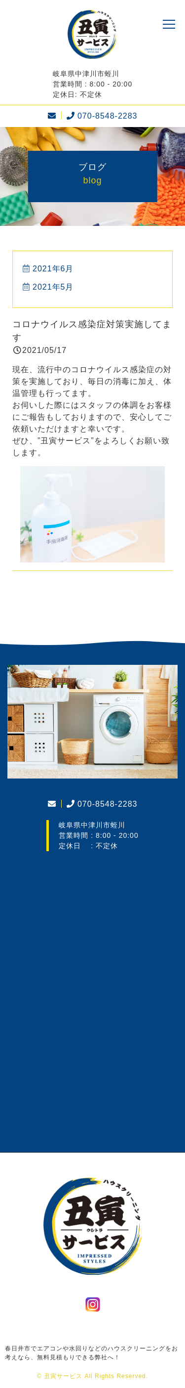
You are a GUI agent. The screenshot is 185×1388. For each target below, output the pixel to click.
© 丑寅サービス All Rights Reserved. (92, 1376)
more (138, 857)
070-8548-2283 (101, 116)
